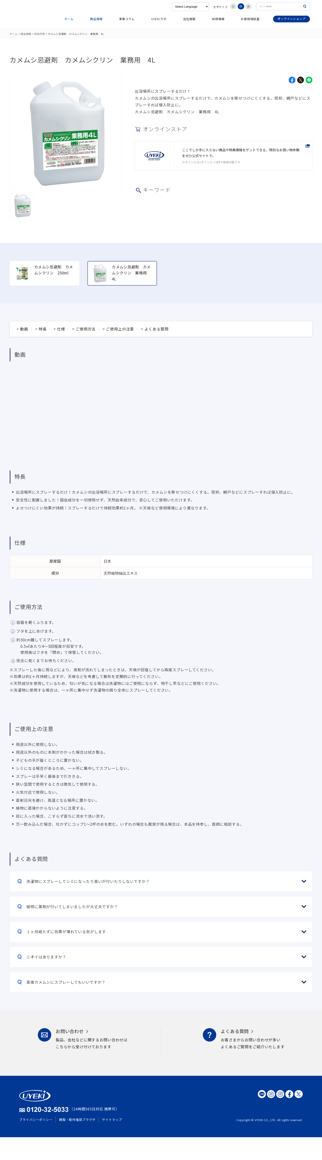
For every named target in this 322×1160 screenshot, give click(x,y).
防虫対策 (39, 34)
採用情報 (218, 19)
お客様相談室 (250, 19)
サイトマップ (112, 1119)
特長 (43, 329)
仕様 (61, 329)
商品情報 (96, 19)
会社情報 (189, 19)
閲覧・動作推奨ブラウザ (77, 1119)
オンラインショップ (291, 19)
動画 (24, 329)
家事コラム (127, 19)
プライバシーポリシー (36, 1119)
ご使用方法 (85, 329)
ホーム (69, 19)
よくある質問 (156, 329)
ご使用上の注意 (120, 329)
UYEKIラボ (159, 19)
